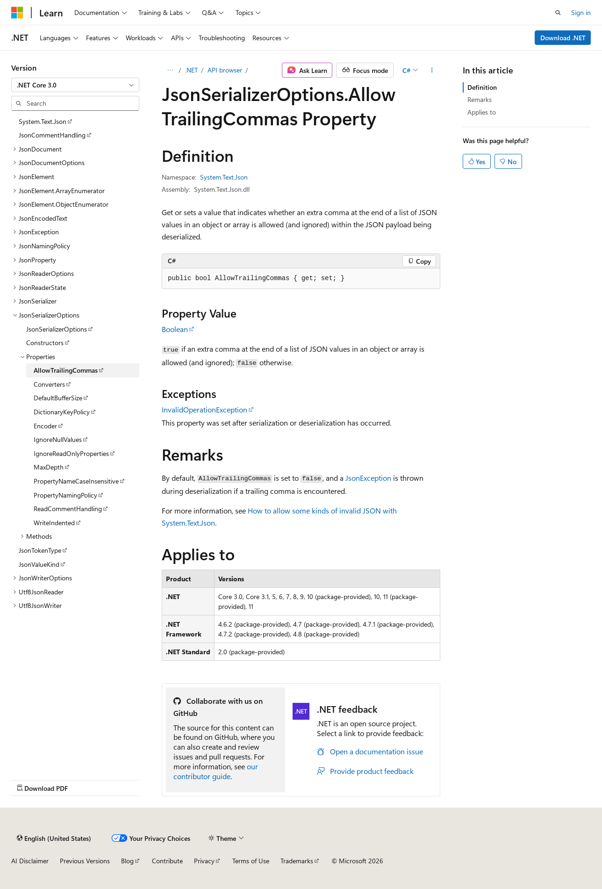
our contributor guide (215, 771)
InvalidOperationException (204, 409)
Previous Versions (85, 860)
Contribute (167, 860)
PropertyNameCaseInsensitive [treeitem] (76, 481)
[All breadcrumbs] (170, 70)
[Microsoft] (17, 13)
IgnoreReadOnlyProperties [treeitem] (71, 453)
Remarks (479, 99)
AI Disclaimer (30, 860)
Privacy (204, 860)
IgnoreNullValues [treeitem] (58, 439)
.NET (191, 69)
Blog (127, 860)
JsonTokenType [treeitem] (40, 550)
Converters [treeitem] (49, 384)
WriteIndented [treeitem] (54, 522)
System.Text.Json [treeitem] (42, 121)
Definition (482, 87)
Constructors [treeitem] (45, 342)
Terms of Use (250, 860)
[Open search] (558, 12)
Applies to (481, 112)
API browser (225, 69)
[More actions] (432, 70)
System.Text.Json (224, 177)
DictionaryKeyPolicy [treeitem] (62, 411)
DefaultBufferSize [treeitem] (58, 397)
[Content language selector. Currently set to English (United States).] (54, 838)
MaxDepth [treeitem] (49, 467)
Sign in (581, 12)
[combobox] (75, 85)
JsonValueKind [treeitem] (39, 564)
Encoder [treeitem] (45, 425)
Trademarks (296, 860)
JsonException (368, 478)
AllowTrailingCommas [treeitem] (66, 370)
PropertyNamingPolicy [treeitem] (65, 495)
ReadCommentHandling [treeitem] (68, 508)
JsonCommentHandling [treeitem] (52, 134)
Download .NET (563, 37)
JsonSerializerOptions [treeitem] (56, 329)
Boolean (175, 329)
